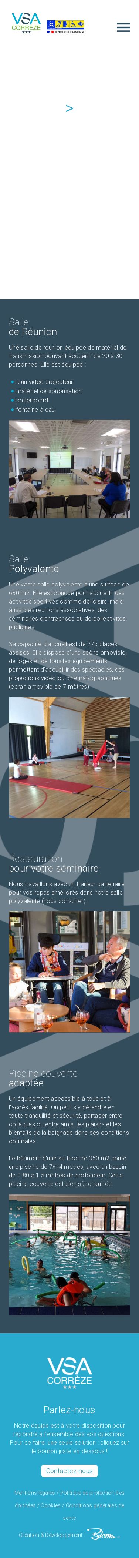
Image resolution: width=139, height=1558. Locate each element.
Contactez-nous (69, 1471)
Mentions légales (34, 1493)
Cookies (51, 1505)
